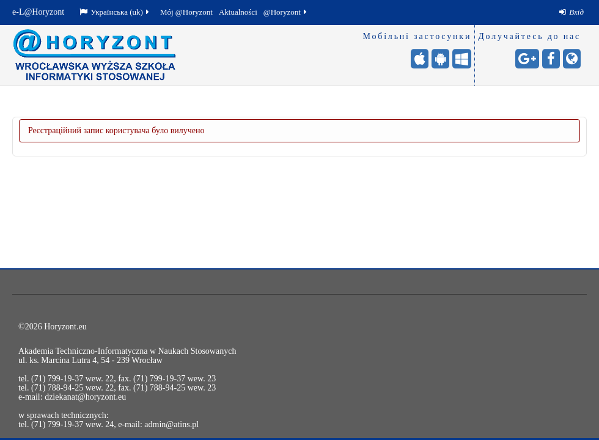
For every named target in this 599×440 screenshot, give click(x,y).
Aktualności (238, 11)
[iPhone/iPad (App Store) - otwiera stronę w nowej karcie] (419, 58)
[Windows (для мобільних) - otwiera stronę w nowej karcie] (461, 58)
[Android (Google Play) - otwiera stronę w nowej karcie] (440, 58)
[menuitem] (571, 12)
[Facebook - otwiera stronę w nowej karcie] (551, 58)
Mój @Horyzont (186, 11)
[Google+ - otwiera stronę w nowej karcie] (527, 58)
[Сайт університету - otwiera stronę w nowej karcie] (572, 58)
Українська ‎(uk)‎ (115, 11)
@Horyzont (286, 11)
